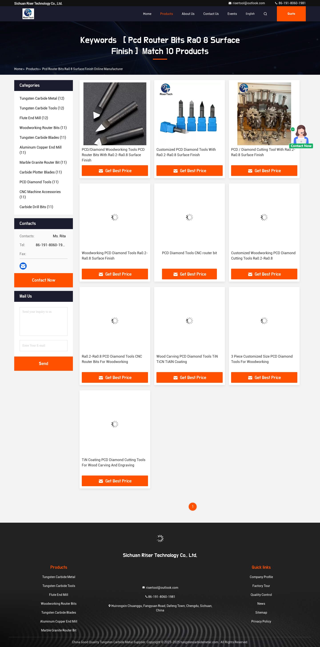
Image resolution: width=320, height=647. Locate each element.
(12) (42, 98)
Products (166, 14)
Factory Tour (261, 586)
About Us (188, 14)
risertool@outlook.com (247, 3)
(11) (43, 128)
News (261, 603)
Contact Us (211, 14)
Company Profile (261, 577)
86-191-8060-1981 (290, 3)
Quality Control (261, 595)
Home (147, 14)
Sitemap (261, 612)
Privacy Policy (261, 621)
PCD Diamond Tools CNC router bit (189, 253)
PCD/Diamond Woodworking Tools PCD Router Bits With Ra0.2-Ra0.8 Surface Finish (113, 154)
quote (291, 13)
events (232, 14)
